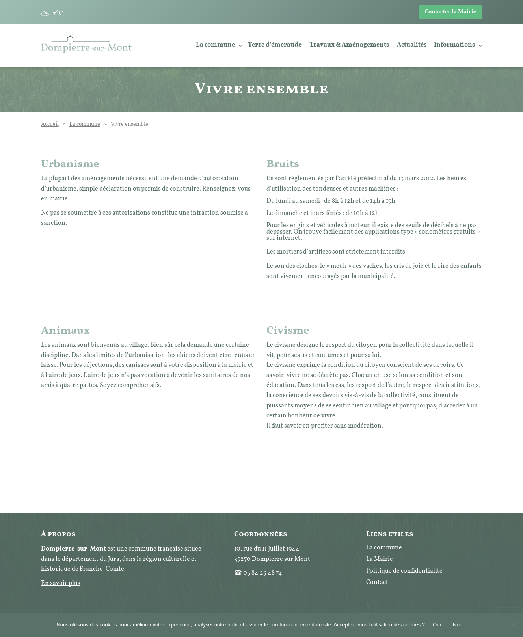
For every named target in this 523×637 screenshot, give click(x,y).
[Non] (513, 625)
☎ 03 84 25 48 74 (258, 573)
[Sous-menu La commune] (240, 45)
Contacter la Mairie (450, 12)
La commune (84, 124)
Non (458, 625)
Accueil (50, 124)
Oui (437, 625)
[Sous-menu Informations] (480, 45)
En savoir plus (60, 583)
